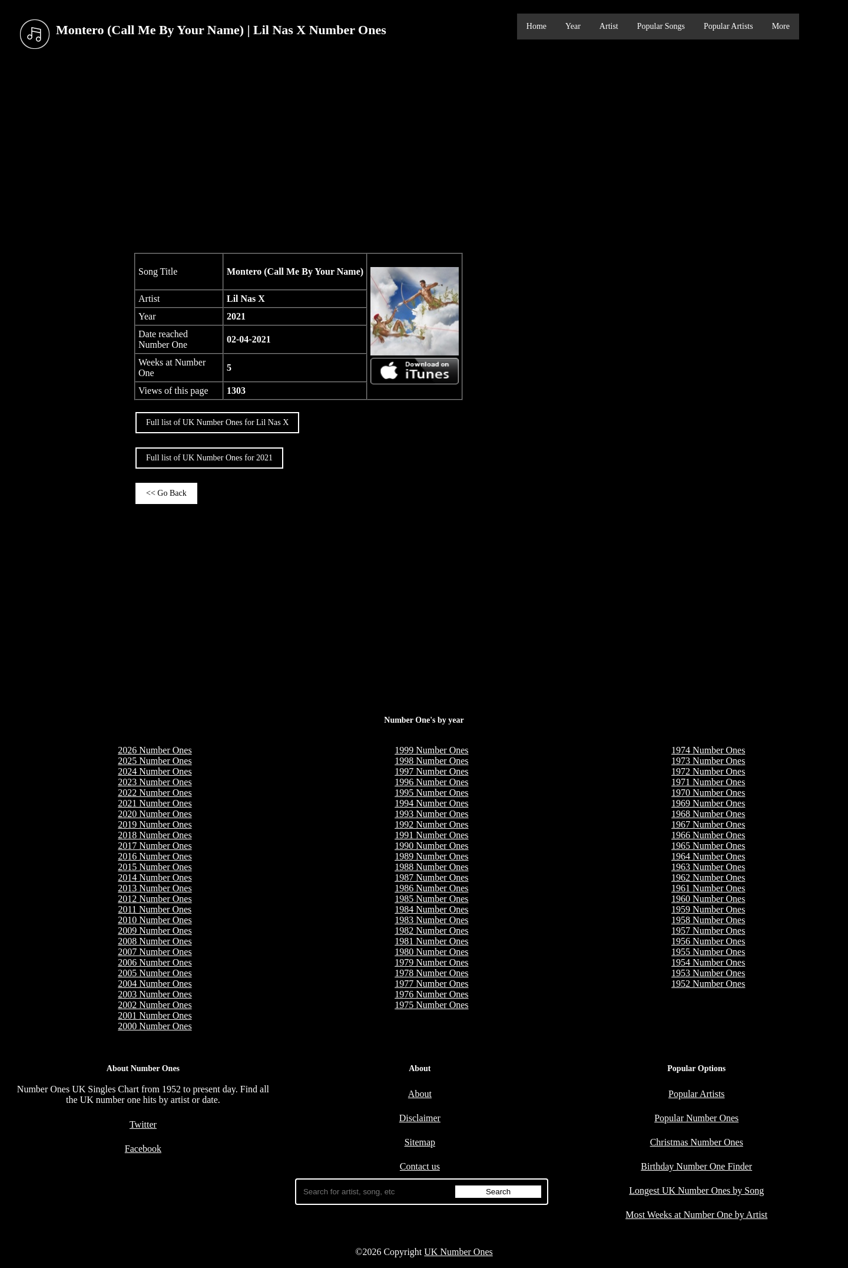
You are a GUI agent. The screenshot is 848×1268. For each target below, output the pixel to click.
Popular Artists (728, 26)
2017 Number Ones (154, 846)
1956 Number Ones (708, 941)
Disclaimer (419, 1118)
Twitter (143, 1124)
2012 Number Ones (154, 899)
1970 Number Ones (708, 793)
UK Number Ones (458, 1252)
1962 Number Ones (708, 877)
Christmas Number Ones (696, 1142)
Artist (608, 26)
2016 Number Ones (154, 856)
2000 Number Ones (154, 1026)
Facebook (143, 1149)
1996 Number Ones (431, 782)
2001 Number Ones (154, 1015)
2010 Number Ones (154, 920)
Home (536, 26)
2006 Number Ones (154, 962)
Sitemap (420, 1142)
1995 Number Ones (431, 793)
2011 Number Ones (155, 909)
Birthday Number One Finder (696, 1166)
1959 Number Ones (708, 909)
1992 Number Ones (431, 824)
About (420, 1094)
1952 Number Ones (708, 984)
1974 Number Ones (708, 750)
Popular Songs (661, 26)
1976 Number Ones (431, 994)
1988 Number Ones (431, 867)
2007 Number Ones (154, 952)
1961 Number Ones (708, 888)
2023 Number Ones (154, 782)
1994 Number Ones (431, 803)
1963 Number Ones (708, 867)
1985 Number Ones (431, 899)
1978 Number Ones (431, 973)
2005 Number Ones (154, 973)
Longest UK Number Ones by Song (696, 1190)
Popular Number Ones (696, 1118)
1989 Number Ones (431, 856)
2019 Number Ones (154, 824)
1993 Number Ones (431, 814)
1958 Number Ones (708, 920)
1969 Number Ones (708, 803)
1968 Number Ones (708, 814)
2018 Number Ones (154, 835)
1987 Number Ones (431, 877)
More (781, 26)
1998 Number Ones (431, 761)
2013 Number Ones (154, 888)
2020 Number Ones (154, 814)
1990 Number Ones (431, 846)
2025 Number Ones (154, 761)
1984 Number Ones (431, 909)
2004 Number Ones (154, 984)
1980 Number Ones (431, 952)
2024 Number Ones (154, 771)
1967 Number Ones (708, 824)
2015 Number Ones (154, 867)
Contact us (420, 1166)
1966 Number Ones (708, 835)
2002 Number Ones (154, 1005)
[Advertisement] (424, 152)
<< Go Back (166, 493)
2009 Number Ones (154, 931)
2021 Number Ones (154, 803)
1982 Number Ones (431, 931)
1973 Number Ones (708, 761)
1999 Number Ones (431, 750)
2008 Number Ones (154, 941)
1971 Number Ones (708, 782)
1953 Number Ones (708, 973)
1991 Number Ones (431, 835)
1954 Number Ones (708, 962)
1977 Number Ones (431, 984)
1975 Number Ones (431, 1005)
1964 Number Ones (708, 856)
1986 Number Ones (431, 888)
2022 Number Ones (154, 793)
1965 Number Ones (708, 846)
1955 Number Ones (708, 952)
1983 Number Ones (431, 920)
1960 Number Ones (708, 899)
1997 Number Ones (431, 771)
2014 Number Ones (154, 877)
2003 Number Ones (154, 994)
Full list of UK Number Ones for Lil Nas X (217, 422)
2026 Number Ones (154, 750)
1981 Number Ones (431, 941)
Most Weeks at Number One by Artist (696, 1215)
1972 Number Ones (708, 771)
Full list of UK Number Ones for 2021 (209, 457)
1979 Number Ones (431, 962)
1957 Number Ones (708, 931)
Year (573, 26)
